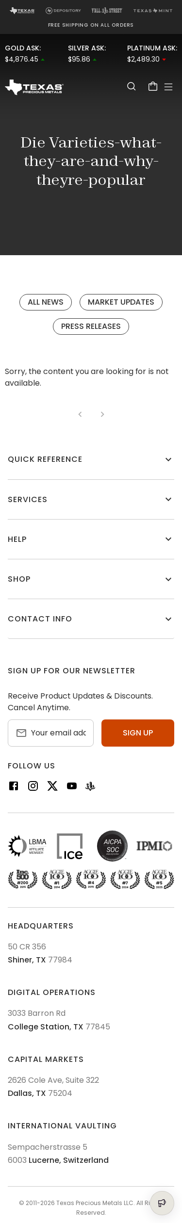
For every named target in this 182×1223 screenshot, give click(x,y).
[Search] (131, 86)
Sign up (138, 732)
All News (46, 302)
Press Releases (91, 326)
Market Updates (121, 302)
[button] (91, 459)
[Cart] (153, 86)
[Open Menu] (168, 87)
